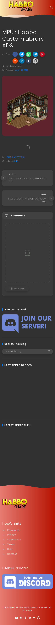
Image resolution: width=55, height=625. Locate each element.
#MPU (16, 161)
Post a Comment (15, 156)
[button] (15, 54)
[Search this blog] (27, 351)
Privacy (11, 534)
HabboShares (31, 607)
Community (14, 539)
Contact (12, 554)
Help (9, 549)
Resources (13, 530)
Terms (11, 544)
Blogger (27, 610)
